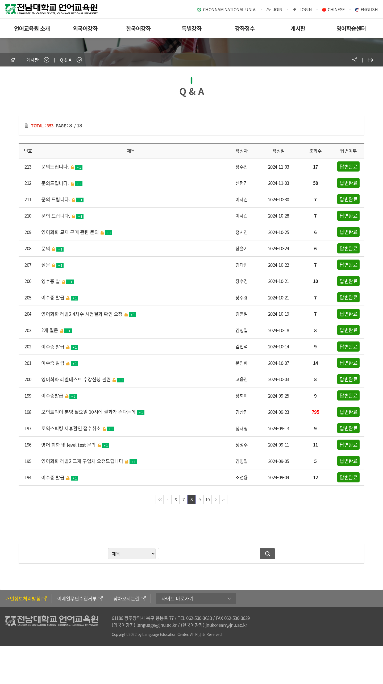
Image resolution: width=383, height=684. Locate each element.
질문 (52, 264)
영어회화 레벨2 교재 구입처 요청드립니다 (89, 461)
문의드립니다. (61, 166)
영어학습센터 (351, 28)
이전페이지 (168, 499)
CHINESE (336, 9)
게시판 (297, 28)
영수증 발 (57, 281)
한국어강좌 (138, 28)
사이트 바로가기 (177, 598)
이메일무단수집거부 (80, 598)
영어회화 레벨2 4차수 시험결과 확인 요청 (88, 314)
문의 (52, 248)
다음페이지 (215, 499)
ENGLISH (369, 9)
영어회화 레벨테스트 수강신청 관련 (82, 379)
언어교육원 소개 (32, 28)
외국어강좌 (85, 28)
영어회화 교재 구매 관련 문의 (76, 232)
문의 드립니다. (62, 199)
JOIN (274, 9)
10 (207, 499)
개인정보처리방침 (26, 598)
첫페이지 (160, 499)
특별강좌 (191, 28)
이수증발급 (59, 395)
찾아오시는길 (129, 598)
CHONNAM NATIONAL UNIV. (229, 9)
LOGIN (302, 9)
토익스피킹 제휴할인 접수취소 (77, 428)
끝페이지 (223, 499)
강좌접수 (245, 28)
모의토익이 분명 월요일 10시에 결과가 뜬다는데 (92, 411)
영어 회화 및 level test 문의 (75, 444)
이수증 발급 (59, 297)
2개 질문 (56, 330)
